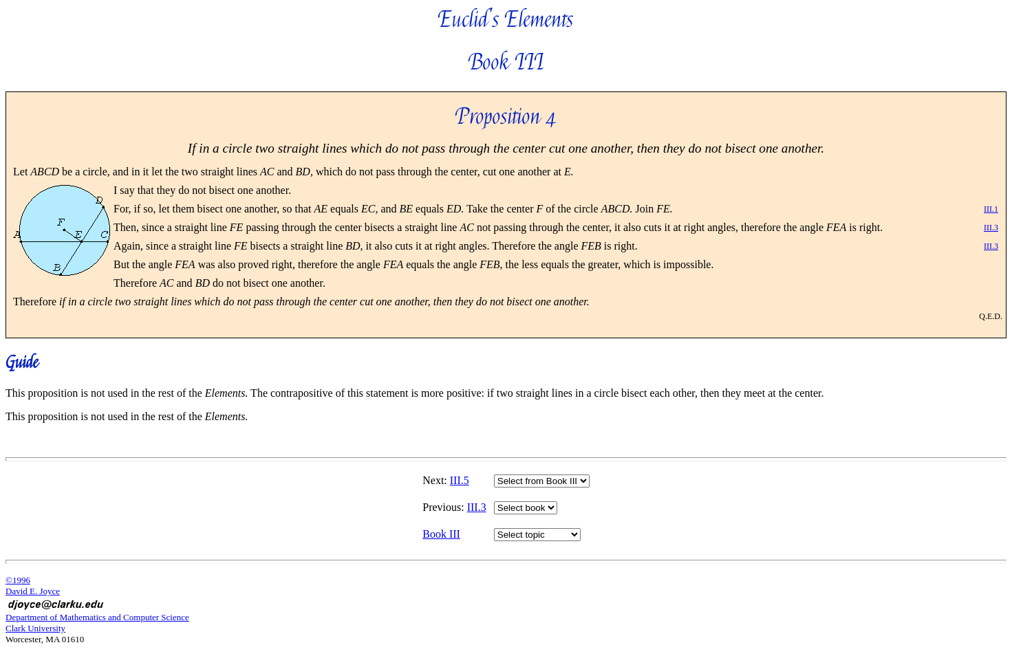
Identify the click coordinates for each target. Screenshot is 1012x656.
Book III (441, 534)
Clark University (35, 628)
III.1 (991, 209)
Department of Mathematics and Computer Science (97, 617)
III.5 (459, 480)
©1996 (18, 580)
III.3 (991, 227)
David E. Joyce (33, 591)
